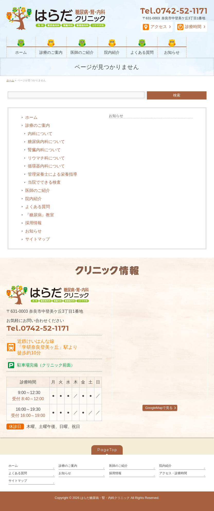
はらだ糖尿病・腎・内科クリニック (105, 498)
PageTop (107, 449)
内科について (40, 133)
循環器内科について (46, 166)
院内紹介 (33, 198)
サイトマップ (37, 239)
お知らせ (33, 231)
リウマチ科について (46, 158)
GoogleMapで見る (159, 408)
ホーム (31, 117)
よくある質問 (37, 206)
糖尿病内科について (46, 141)
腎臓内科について (44, 150)
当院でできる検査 (44, 182)
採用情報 (33, 223)
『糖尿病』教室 (39, 215)
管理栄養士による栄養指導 (52, 174)
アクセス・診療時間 (173, 473)
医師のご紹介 (37, 190)
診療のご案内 (37, 125)
